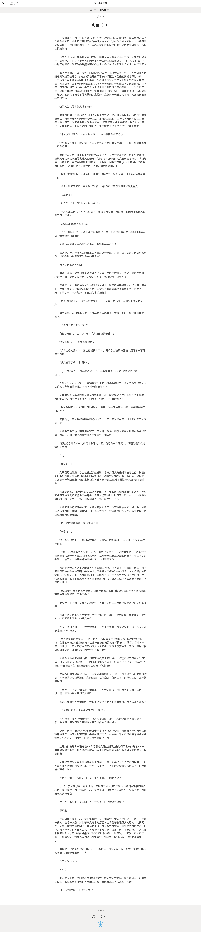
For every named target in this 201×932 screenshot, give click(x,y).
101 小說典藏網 (100, 7)
